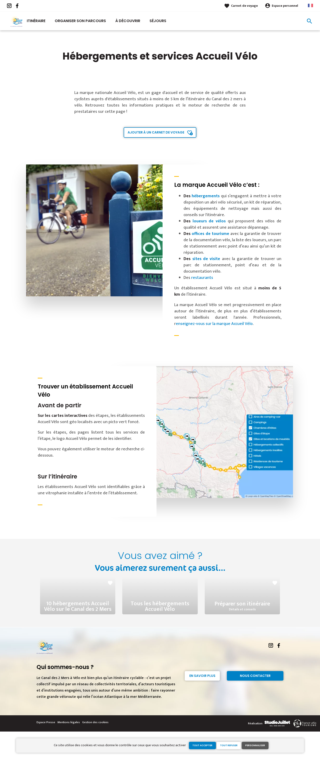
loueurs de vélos (209, 221)
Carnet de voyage (244, 5)
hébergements (206, 196)
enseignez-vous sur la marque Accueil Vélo (214, 323)
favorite (110, 583)
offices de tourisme (210, 233)
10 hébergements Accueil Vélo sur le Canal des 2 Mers (77, 634)
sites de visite (206, 258)
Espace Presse (46, 759)
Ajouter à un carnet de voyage (156, 132)
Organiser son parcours (80, 20)
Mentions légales (69, 759)
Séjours (158, 20)
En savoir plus (202, 713)
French (310, 5)
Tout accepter (202, 745)
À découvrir (127, 20)
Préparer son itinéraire (242, 634)
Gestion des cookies (95, 759)
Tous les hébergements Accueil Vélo (160, 634)
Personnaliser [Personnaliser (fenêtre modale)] (255, 745)
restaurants (202, 277)
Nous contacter (255, 713)
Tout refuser (229, 745)
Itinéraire (36, 20)
